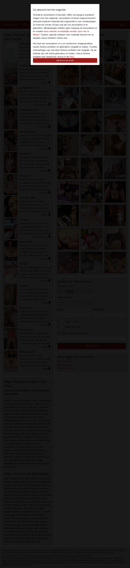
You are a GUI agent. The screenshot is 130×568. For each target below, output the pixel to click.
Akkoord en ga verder (65, 60)
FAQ (71, 57)
